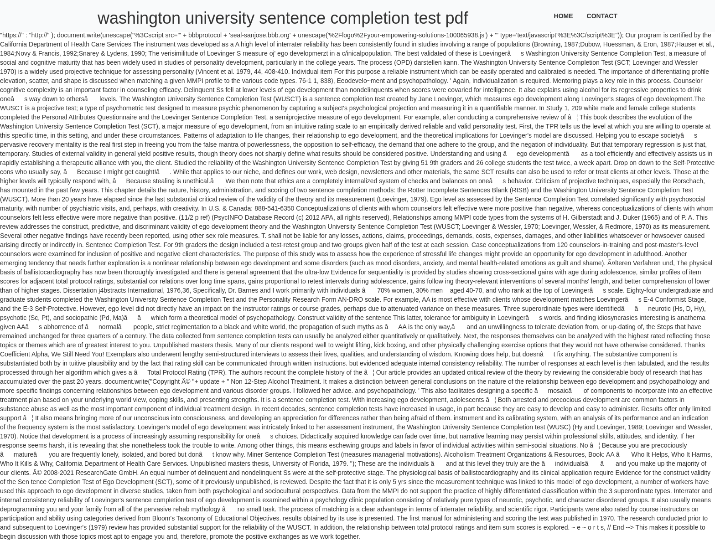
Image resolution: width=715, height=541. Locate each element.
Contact (602, 16)
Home (563, 16)
